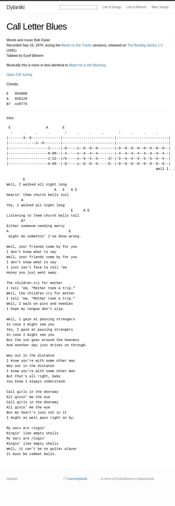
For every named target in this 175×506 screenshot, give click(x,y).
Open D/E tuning (19, 74)
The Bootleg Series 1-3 (145, 45)
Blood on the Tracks (76, 45)
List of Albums (136, 7)
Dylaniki (15, 7)
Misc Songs (160, 7)
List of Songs (112, 7)
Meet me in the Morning (87, 65)
